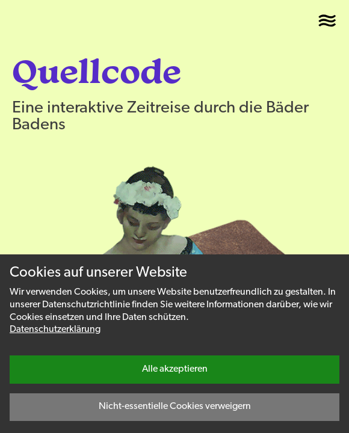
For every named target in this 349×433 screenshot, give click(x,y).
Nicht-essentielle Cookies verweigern (175, 406)
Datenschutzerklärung (55, 329)
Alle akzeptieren (175, 369)
